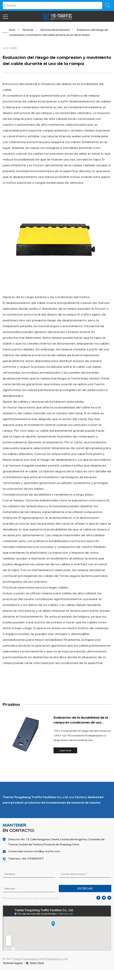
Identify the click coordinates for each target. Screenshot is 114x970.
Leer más (65, 750)
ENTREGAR (85, 888)
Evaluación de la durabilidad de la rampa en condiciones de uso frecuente (81, 722)
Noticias (28, 30)
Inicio (12, 30)
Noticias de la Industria (55, 30)
